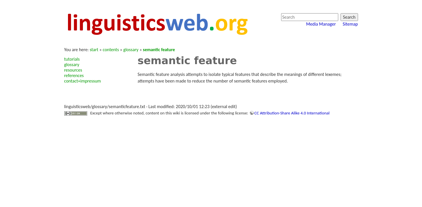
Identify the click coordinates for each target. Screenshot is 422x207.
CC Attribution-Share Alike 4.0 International (292, 113)
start (94, 49)
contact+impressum (82, 81)
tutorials (72, 59)
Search (349, 17)
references (74, 75)
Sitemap (350, 24)
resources (73, 70)
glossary (131, 49)
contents (111, 49)
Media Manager (321, 24)
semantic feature (159, 49)
